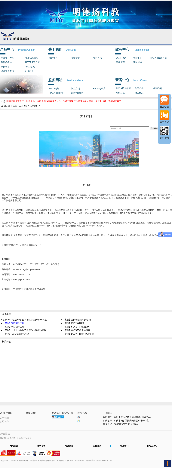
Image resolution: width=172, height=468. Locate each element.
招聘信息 (157, 88)
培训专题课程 (7, 71)
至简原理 (120, 62)
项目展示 (97, 58)
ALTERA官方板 (32, 62)
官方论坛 (164, 107)
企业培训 (29, 71)
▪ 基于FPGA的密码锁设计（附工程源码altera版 (24, 320)
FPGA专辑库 (99, 88)
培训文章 (120, 93)
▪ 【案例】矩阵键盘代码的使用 (76, 320)
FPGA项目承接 (56, 93)
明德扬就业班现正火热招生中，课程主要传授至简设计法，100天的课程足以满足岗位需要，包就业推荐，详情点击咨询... (64, 101)
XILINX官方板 (31, 58)
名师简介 (69, 446)
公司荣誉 (75, 58)
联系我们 (124, 446)
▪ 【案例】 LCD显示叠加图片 (15, 334)
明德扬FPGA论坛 (24, 438)
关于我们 (34, 106)
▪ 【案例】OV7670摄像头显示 (75, 330)
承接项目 (5, 67)
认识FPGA (121, 58)
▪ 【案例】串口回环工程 (12, 327)
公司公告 (139, 88)
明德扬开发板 (7, 58)
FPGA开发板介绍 (158, 58)
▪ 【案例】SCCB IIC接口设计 (75, 327)
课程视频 (41, 446)
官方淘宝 (164, 122)
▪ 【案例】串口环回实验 (72, 323)
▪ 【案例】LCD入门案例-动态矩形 (77, 334)
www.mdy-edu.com (22, 274)
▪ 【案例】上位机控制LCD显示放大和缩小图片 (23, 330)
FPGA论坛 (54, 88)
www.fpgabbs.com (21, 279)
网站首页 (14, 446)
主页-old (23, 106)
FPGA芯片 (30, 67)
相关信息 (139, 93)
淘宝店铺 (75, 88)
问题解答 (137, 62)
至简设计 (97, 446)
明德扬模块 (6, 62)
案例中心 (137, 58)
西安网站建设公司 (7, 438)
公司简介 (53, 58)
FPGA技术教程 (123, 88)
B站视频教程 (77, 93)
